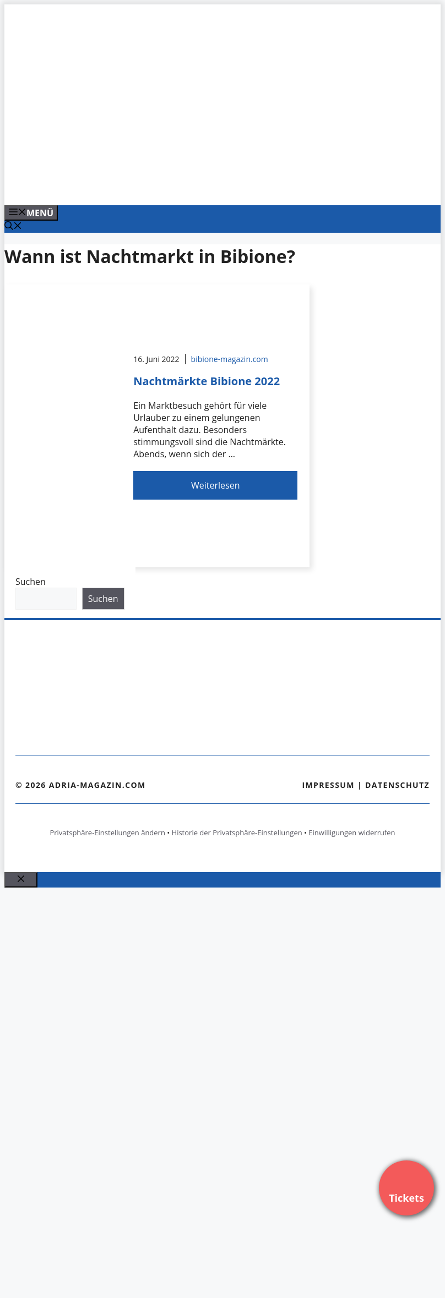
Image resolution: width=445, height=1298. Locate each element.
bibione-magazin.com (229, 359)
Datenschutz (397, 785)
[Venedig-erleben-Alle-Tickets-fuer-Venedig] (226, 185)
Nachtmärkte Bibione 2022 (206, 381)
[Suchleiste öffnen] (13, 227)
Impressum (328, 785)
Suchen (30, 582)
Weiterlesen (215, 485)
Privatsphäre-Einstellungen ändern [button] (107, 832)
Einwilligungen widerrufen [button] (351, 832)
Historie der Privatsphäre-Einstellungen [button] (237, 832)
